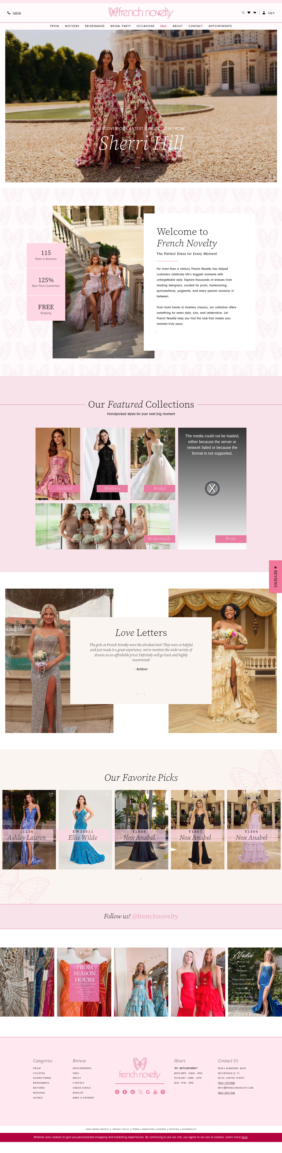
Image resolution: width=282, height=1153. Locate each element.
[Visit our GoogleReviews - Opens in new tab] (148, 1108)
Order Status (82, 1098)
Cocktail (39, 1083)
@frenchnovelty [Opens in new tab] (155, 926)
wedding (39, 1103)
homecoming (42, 1088)
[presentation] (29, 832)
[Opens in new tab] (27, 991)
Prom (36, 1078)
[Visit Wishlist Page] (249, 15)
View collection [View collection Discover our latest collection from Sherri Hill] (141, 155)
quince (38, 1107)
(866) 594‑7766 (226, 1103)
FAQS (76, 1083)
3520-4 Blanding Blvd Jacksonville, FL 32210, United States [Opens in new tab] (232, 1083)
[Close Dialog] (6, 1148)
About (77, 1088)
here (245, 1148)
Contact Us (179, 335)
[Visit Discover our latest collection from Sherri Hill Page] (141, 109)
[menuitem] (14, 15)
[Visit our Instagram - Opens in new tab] (117, 1108)
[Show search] (243, 15)
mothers (39, 1098)
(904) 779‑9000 (226, 1093)
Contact (79, 1093)
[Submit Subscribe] (159, 1096)
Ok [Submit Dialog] (275, 1148)
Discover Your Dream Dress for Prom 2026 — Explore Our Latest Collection (141, 3)
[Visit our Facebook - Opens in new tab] (124, 1108)
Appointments (82, 1078)
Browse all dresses (141, 885)
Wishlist (78, 1103)
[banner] (141, 16)
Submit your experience (109, 697)
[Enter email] (139, 1096)
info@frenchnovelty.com (235, 1098)
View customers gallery (173, 697)
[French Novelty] (140, 1079)
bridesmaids (41, 1093)
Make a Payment (83, 1107)
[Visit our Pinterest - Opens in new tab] (162, 1108)
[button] (255, 15)
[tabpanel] (141, 109)
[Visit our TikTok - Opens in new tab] (132, 1108)
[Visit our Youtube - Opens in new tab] (155, 1108)
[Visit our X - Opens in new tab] (140, 1108)
